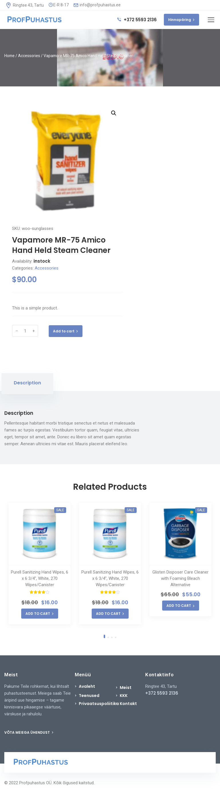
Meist (125, 687)
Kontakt (128, 703)
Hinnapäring (181, 19)
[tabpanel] (39, 564)
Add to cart (65, 331)
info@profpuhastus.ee (97, 5)
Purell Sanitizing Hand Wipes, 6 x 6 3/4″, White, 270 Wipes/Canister (39, 578)
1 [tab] (104, 636)
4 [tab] (115, 637)
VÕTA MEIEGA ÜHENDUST (29, 732)
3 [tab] (112, 637)
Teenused (89, 695)
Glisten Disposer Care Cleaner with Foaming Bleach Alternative (180, 578)
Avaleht (87, 686)
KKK (123, 695)
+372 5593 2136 (137, 20)
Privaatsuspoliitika (99, 703)
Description (27, 382)
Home (9, 55)
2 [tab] (108, 637)
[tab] (27, 383)
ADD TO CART (39, 613)
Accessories (29, 55)
